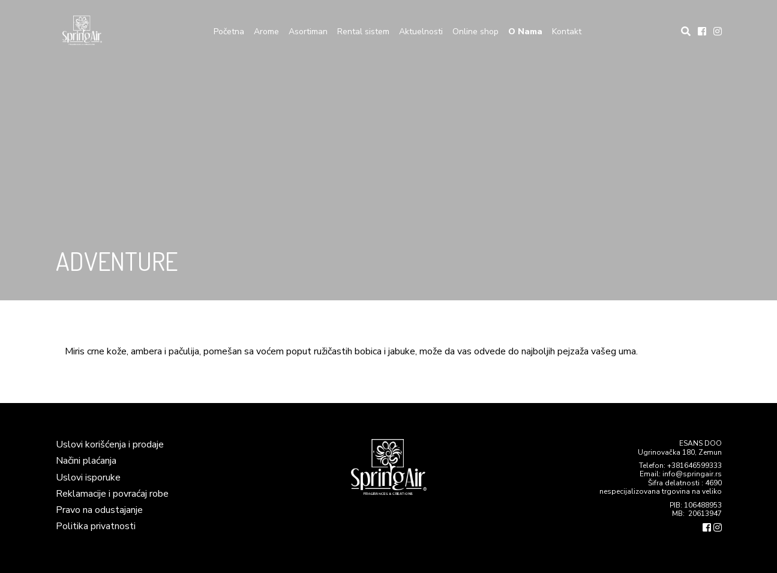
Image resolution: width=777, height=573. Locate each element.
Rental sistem (363, 31)
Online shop (475, 31)
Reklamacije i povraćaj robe (112, 493)
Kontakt (566, 31)
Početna (229, 31)
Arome (266, 31)
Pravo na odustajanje (99, 510)
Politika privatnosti (96, 526)
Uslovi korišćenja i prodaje (110, 444)
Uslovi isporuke (88, 477)
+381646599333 (694, 465)
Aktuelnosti (421, 31)
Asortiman (308, 31)
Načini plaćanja (86, 460)
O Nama (525, 31)
